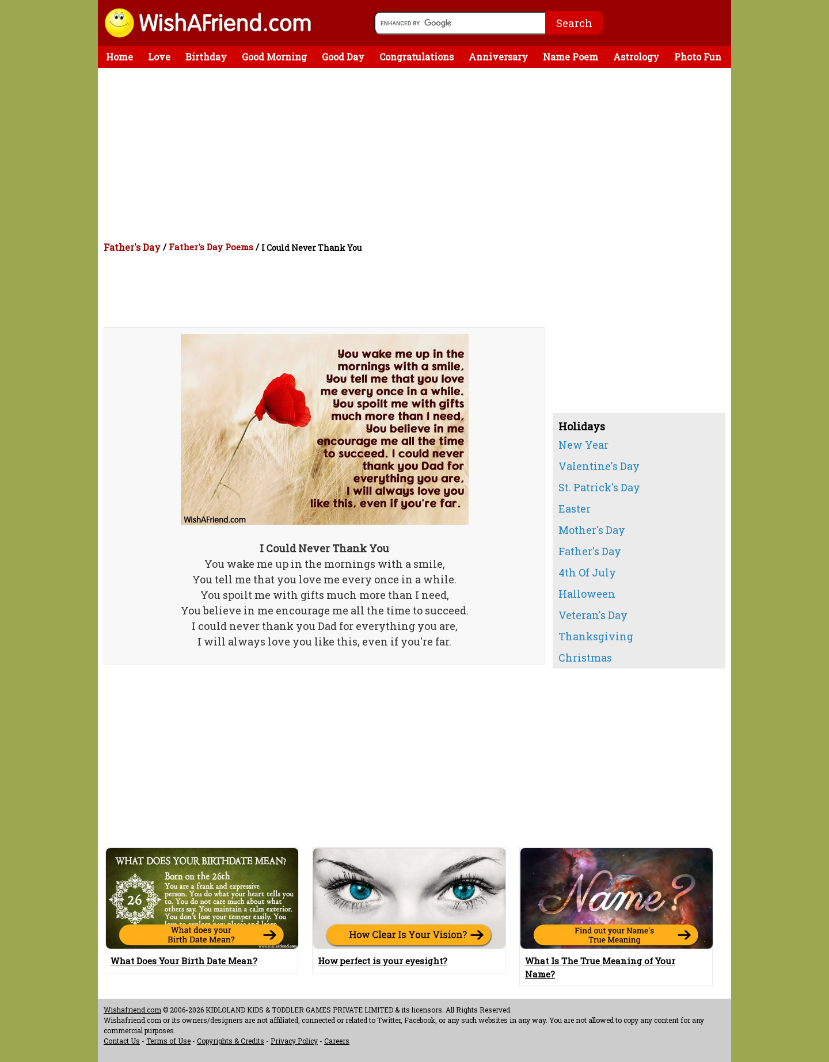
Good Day (343, 57)
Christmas (585, 657)
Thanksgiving (595, 636)
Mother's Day (591, 530)
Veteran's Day (593, 615)
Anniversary (498, 57)
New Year (583, 445)
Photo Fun (697, 57)
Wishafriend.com (132, 1009)
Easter (574, 508)
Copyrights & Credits (230, 1040)
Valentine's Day (599, 466)
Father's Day (132, 247)
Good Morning (274, 57)
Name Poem (570, 57)
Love (159, 57)
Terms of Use (168, 1040)
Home (119, 57)
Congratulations (416, 57)
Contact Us (122, 1040)
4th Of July (587, 572)
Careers (336, 1040)
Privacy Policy (294, 1040)
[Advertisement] (417, 154)
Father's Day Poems (211, 247)
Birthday (206, 57)
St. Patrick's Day (599, 487)
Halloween (586, 594)
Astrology (636, 57)
